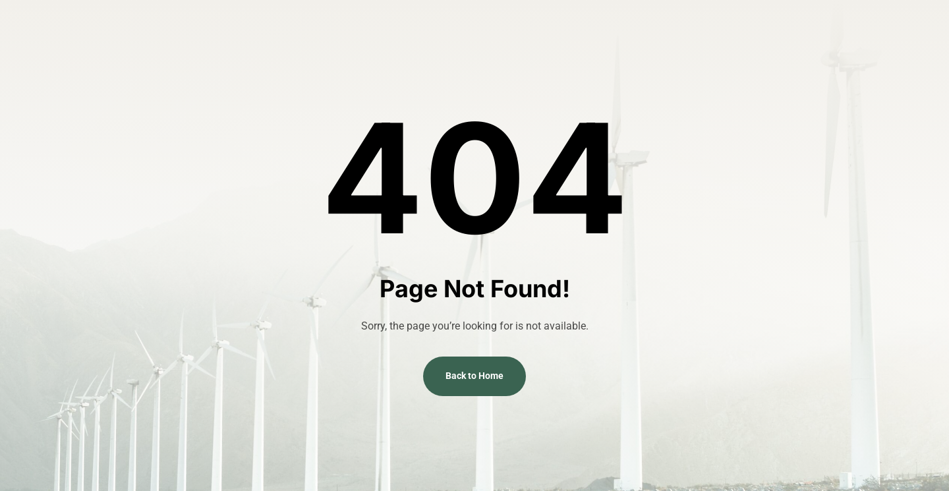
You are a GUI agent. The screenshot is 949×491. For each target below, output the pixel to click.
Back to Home (474, 375)
